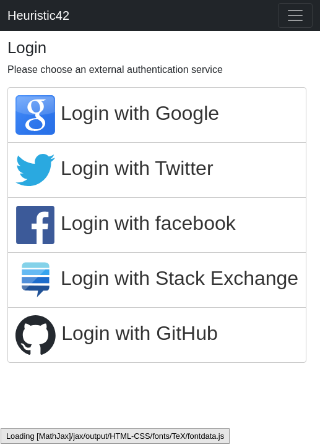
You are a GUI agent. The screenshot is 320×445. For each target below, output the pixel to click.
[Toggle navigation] (295, 15)
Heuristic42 (38, 15)
